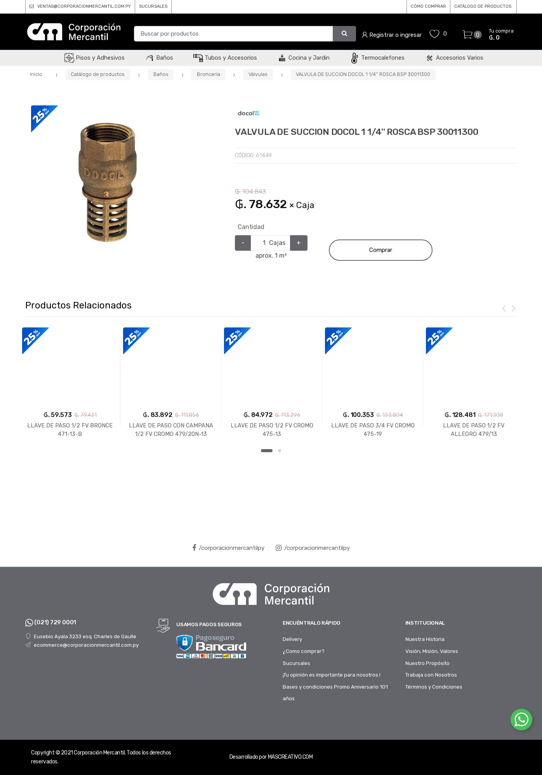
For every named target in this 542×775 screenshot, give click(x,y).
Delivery (292, 639)
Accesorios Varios (454, 57)
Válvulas (258, 74)
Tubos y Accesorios (225, 57)
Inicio (36, 74)
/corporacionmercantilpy (228, 547)
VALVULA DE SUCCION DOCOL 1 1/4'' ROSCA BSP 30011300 (363, 74)
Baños (159, 57)
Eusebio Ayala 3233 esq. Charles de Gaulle (80, 636)
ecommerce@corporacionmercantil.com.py (81, 645)
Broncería (208, 74)
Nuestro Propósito (427, 663)
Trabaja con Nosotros (431, 675)
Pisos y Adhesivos (94, 57)
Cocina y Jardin (303, 57)
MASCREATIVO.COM (290, 757)
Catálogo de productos (98, 74)
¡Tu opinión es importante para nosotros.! (331, 675)
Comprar (380, 249)
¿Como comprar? (304, 651)
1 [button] (267, 450)
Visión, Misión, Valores (431, 651)
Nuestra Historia (425, 639)
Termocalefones (377, 57)
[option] (107, 182)
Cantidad (251, 227)
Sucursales (296, 663)
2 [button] (279, 450)
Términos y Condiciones (433, 687)
